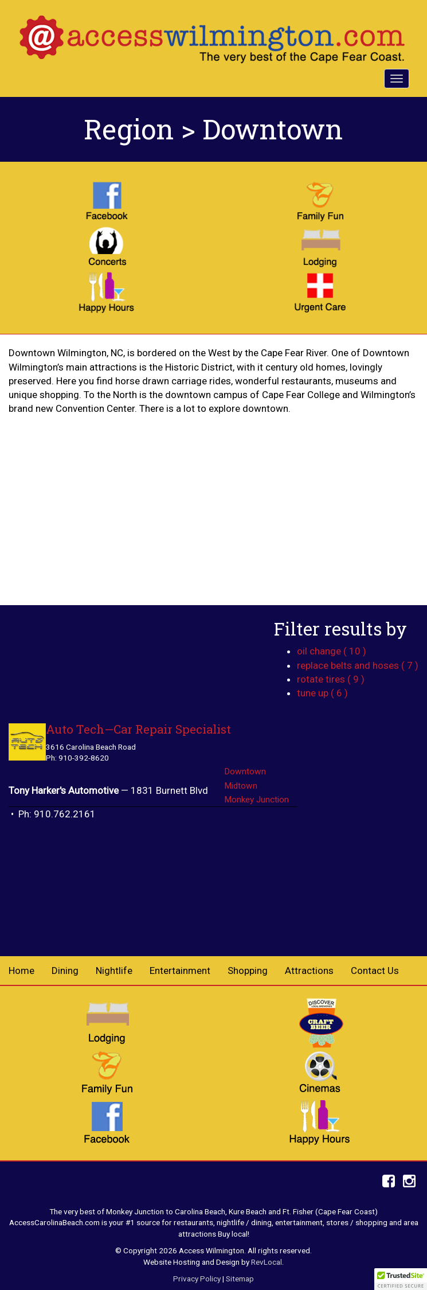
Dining (65, 970)
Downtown (245, 771)
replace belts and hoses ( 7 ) (357, 665)
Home (21, 970)
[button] (400, 1279)
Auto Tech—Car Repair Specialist (138, 729)
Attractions (309, 970)
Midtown (240, 786)
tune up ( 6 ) (322, 693)
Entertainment (180, 970)
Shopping (248, 970)
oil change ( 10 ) (331, 651)
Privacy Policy (197, 1278)
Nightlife (114, 970)
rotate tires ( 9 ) (331, 679)
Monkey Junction (256, 799)
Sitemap (240, 1278)
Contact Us (375, 970)
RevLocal (266, 1261)
